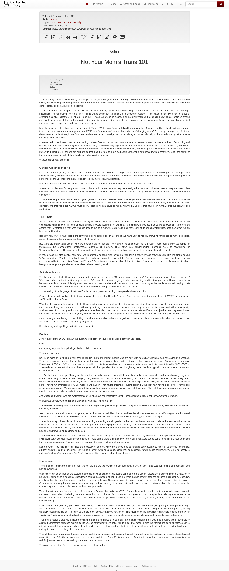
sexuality (77, 22)
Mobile (137, 566)
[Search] (201, 4)
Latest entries (125, 566)
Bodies (52, 87)
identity (61, 22)
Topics (113, 566)
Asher (54, 19)
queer (68, 22)
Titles (96, 566)
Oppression (54, 89)
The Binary (54, 82)
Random (76, 566)
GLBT (53, 22)
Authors (104, 566)
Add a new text (149, 566)
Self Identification (56, 85)
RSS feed (87, 566)
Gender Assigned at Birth (59, 80)
